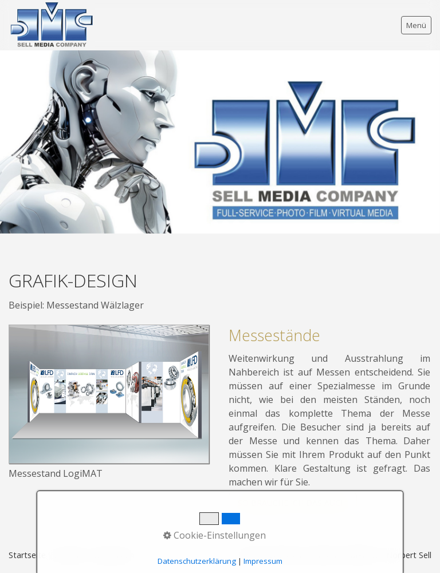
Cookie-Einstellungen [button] (214, 535)
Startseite (27, 555)
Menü (416, 25)
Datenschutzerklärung (197, 561)
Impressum (262, 561)
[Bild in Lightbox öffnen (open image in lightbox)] (109, 394)
